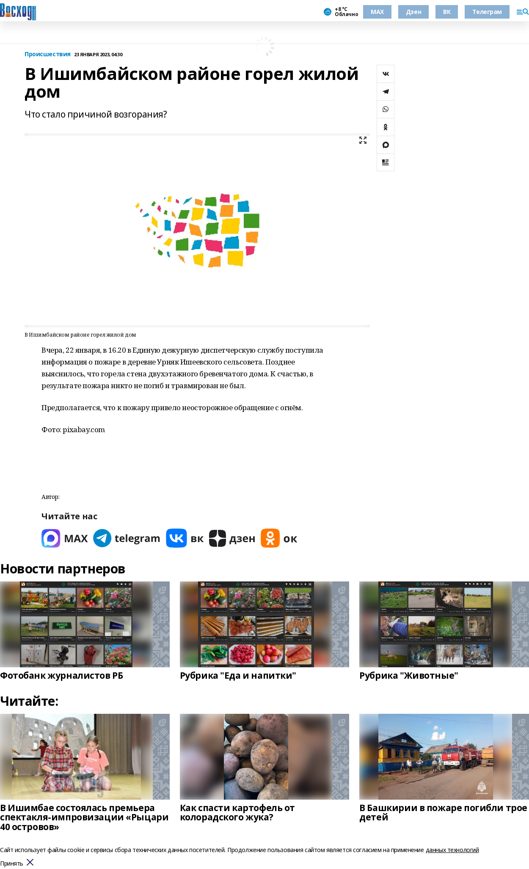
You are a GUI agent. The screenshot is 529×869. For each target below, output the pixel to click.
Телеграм (487, 12)
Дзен (413, 12)
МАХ (377, 12)
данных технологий (452, 850)
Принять (11, 863)
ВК (446, 12)
